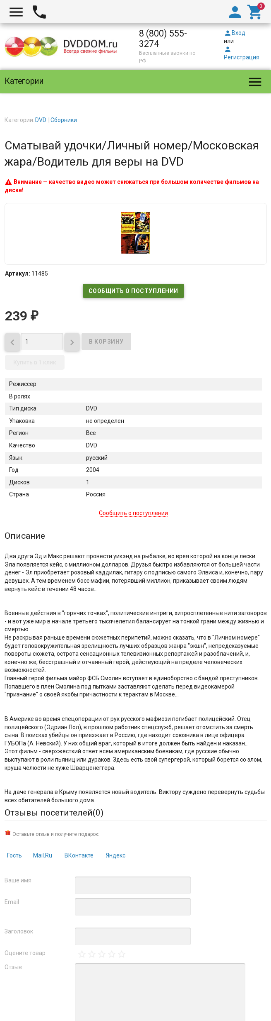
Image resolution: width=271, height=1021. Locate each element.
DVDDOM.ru (26, 939)
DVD (40, 120)
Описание (25, 536)
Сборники (63, 120)
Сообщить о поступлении (133, 291)
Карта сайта (193, 1000)
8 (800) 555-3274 (163, 38)
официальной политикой (50, 967)
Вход (234, 32)
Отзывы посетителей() (54, 813)
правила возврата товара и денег (172, 983)
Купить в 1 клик (34, 362)
